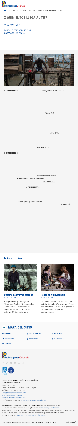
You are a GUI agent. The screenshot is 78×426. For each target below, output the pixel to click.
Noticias (32, 10)
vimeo (15, 363)
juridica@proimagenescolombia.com (33, 400)
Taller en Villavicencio (53, 294)
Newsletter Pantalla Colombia (50, 10)
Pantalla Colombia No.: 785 (17, 32)
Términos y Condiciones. (50, 408)
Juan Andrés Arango (21, 113)
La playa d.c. (49, 181)
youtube (10, 363)
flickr (19, 363)
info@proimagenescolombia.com (14, 393)
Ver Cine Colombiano (17, 10)
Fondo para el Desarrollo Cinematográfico (26, 190)
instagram (23, 363)
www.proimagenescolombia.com (14, 398)
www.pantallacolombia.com (12, 395)
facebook (3, 363)
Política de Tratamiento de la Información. (30, 415)
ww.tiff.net (64, 247)
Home (5, 10)
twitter (6, 363)
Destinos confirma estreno (18, 294)
